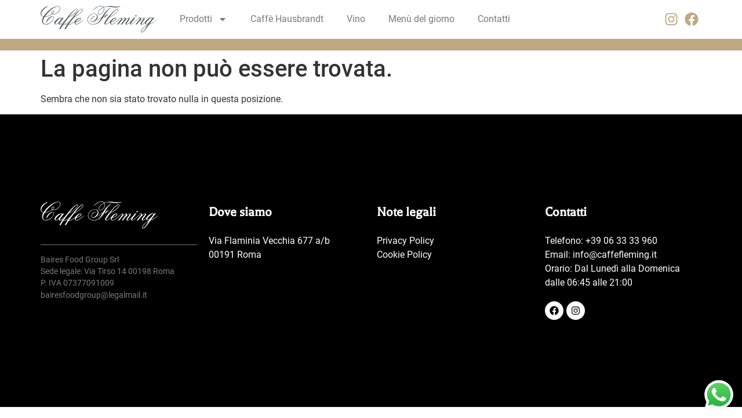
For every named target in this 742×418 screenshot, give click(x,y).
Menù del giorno (421, 18)
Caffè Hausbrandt (286, 18)
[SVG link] (99, 19)
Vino (356, 18)
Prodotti (203, 19)
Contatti (494, 18)
